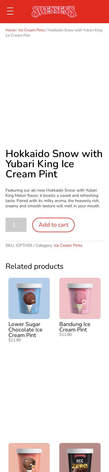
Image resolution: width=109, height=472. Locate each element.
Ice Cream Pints (32, 30)
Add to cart (53, 225)
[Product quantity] (16, 225)
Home (11, 30)
